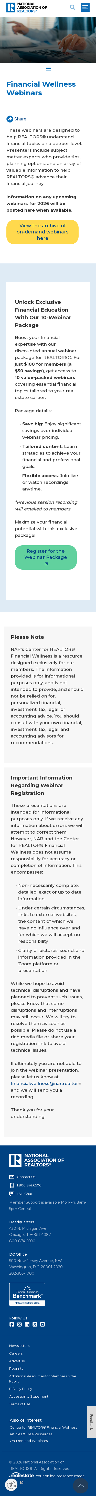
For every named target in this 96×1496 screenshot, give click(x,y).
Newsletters (19, 1346)
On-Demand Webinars (29, 1441)
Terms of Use (19, 1404)
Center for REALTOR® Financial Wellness (43, 1427)
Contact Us (26, 1177)
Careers (16, 1353)
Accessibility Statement (28, 1396)
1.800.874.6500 (29, 1185)
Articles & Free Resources (31, 1434)
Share (16, 119)
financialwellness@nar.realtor (46, 1083)
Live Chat (24, 1194)
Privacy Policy (20, 1389)
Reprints (16, 1368)
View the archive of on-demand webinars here (42, 232)
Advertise (17, 1361)
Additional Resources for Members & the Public (42, 1378)
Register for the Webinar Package (45, 557)
